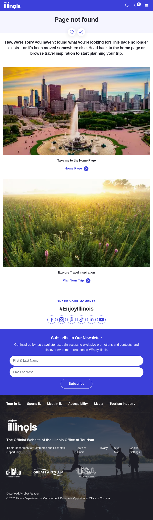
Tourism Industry (122, 401)
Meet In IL (54, 401)
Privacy (103, 444)
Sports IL (34, 401)
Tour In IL (13, 401)
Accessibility (78, 401)
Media (98, 401)
